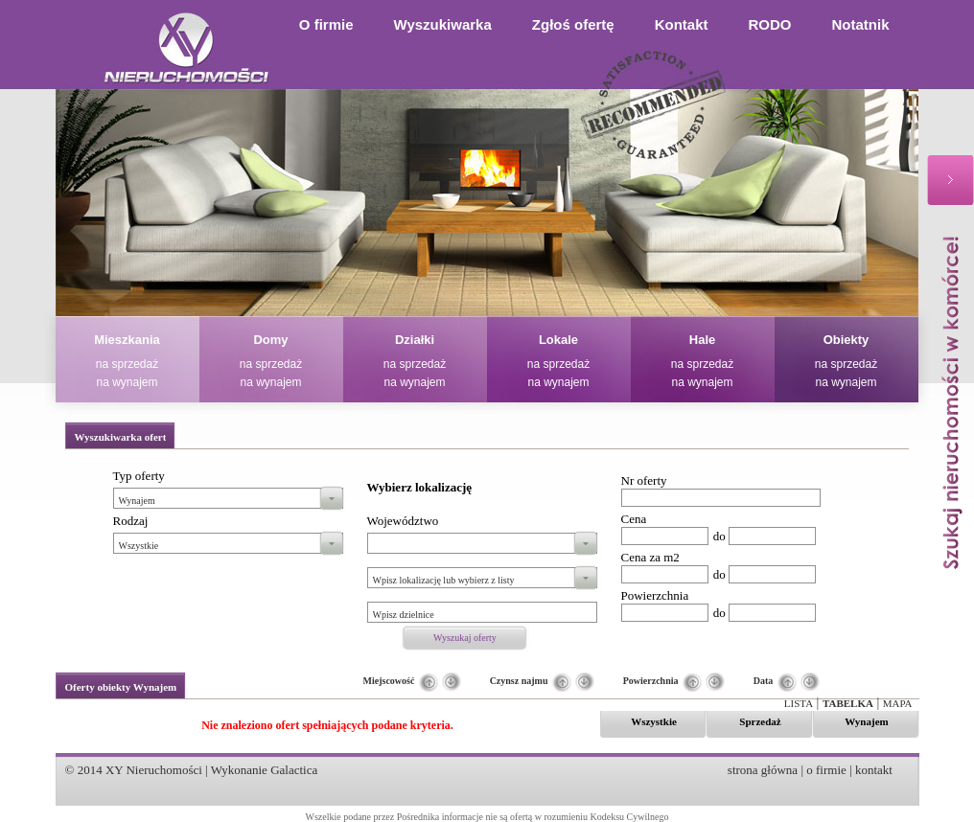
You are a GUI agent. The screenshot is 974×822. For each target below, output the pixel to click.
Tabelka (848, 703)
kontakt (874, 770)
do (719, 536)
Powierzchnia (655, 595)
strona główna (763, 770)
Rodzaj (131, 521)
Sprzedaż (759, 721)
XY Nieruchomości (153, 770)
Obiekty (846, 339)
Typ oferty (139, 475)
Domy (270, 339)
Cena (634, 519)
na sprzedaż (127, 364)
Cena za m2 (650, 557)
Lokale (558, 339)
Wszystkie (654, 721)
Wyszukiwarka (443, 24)
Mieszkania (127, 339)
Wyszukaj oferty (465, 637)
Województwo (403, 521)
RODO (770, 24)
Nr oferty (644, 480)
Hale (702, 339)
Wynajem (866, 721)
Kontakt (681, 24)
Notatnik (861, 24)
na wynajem (126, 382)
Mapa (898, 703)
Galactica (293, 770)
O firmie (326, 24)
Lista (798, 703)
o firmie (826, 770)
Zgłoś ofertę (573, 24)
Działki (414, 339)
